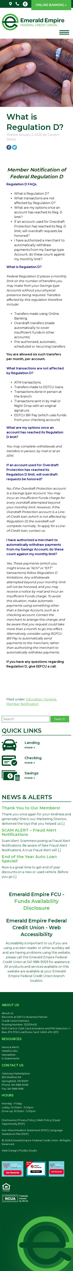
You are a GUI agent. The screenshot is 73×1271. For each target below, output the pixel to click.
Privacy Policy (26, 1120)
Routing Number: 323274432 (19, 1024)
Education (34, 699)
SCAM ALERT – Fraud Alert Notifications (29, 832)
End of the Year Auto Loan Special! (29, 858)
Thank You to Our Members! (31, 808)
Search (59, 719)
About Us (7, 1013)
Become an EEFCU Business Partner (24, 1016)
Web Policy (44, 1120)
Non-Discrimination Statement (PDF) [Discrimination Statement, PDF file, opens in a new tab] (25, 1130)
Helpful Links (10, 1050)
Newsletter (9, 1054)
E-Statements (10, 1058)
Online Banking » (51, 5)
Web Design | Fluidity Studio (19, 1150)
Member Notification (22, 704)
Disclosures (9, 1120)
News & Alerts (10, 1047)
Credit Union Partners (15, 1020)
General (50, 699)
